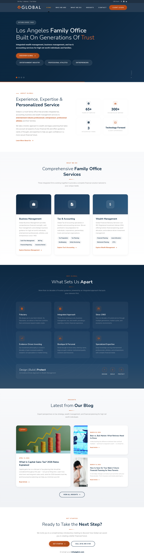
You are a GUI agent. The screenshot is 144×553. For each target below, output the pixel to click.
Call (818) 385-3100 (83, 545)
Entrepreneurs (82, 62)
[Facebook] (121, 1)
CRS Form (116, 1)
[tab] (16, 77)
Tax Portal (33, 1)
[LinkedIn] (126, 1)
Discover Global (28, 56)
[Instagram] (123, 1)
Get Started (59, 545)
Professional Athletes (58, 62)
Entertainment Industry (30, 62)
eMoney (26, 1)
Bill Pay (19, 1)
